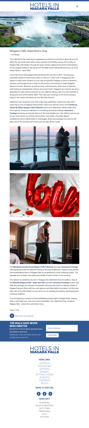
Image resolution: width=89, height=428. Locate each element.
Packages (44, 366)
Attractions (44, 374)
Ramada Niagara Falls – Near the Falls (29, 283)
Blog (44, 383)
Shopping (44, 403)
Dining (44, 372)
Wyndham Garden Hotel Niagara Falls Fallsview (33, 267)
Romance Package (70, 267)
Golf (44, 414)
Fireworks (44, 411)
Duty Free (44, 408)
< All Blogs (14, 54)
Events (44, 377)
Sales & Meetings (44, 405)
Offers (44, 369)
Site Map (44, 417)
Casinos (44, 380)
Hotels (44, 363)
